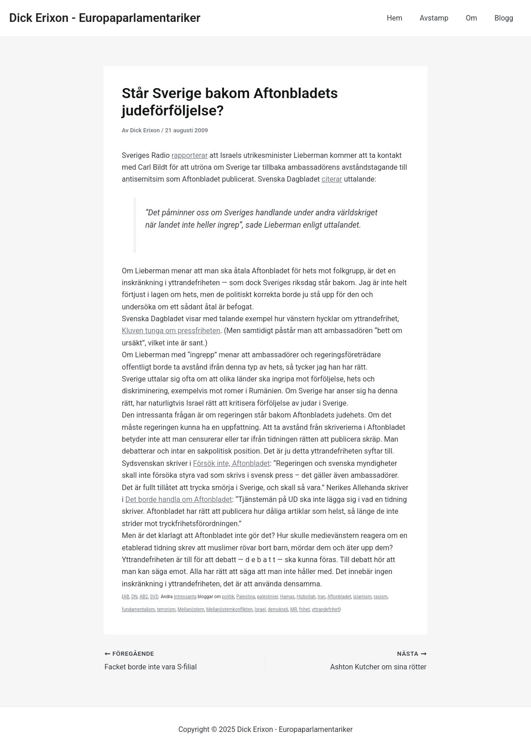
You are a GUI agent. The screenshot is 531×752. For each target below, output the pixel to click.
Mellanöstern (190, 609)
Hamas (287, 596)
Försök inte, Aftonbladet (232, 463)
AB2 (144, 596)
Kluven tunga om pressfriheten (171, 330)
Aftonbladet (339, 596)
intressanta (185, 596)
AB (126, 596)
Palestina (245, 596)
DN (134, 596)
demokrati (278, 609)
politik (228, 596)
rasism (380, 596)
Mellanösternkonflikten (229, 609)
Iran (321, 596)
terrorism (166, 609)
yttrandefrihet (325, 609)
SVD (154, 596)
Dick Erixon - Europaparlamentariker (104, 18)
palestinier (267, 596)
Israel (260, 609)
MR (293, 609)
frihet (304, 609)
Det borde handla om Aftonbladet (179, 499)
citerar (332, 179)
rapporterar (190, 155)
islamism (362, 596)
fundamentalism (138, 609)
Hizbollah (306, 596)
